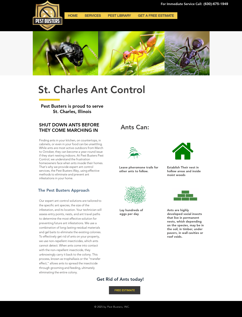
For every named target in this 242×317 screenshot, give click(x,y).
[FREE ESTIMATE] (124, 290)
